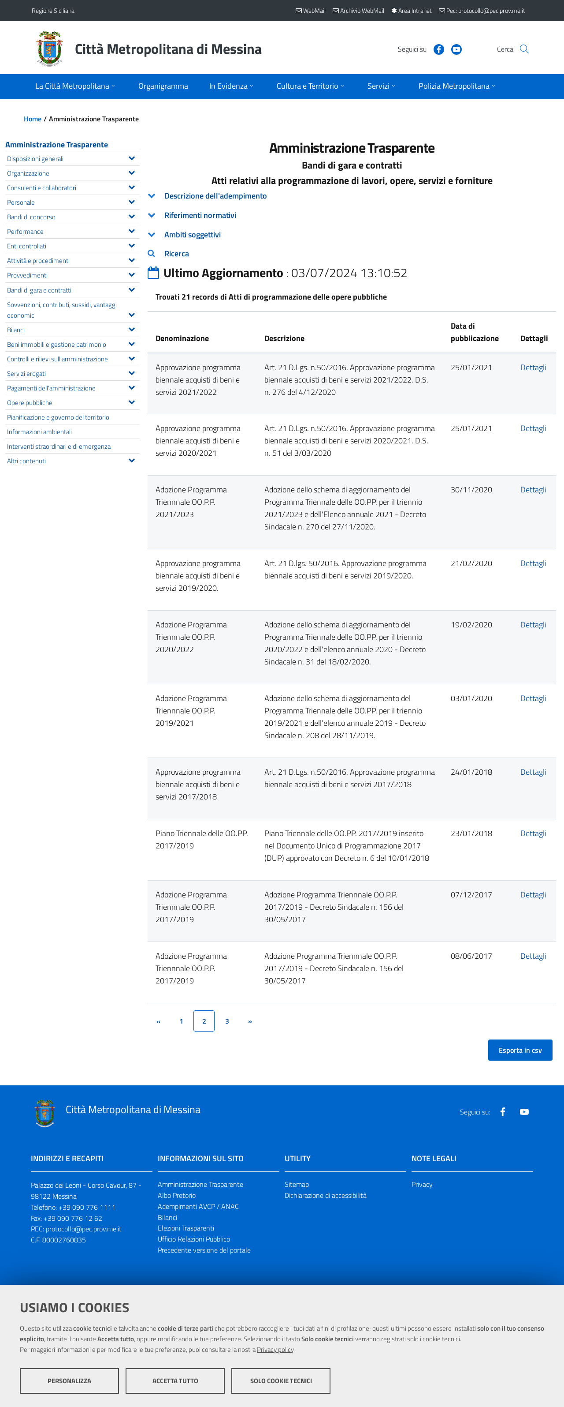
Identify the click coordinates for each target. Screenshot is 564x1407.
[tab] (352, 196)
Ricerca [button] (176, 253)
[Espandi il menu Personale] (131, 200)
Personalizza (69, 1381)
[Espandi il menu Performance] (131, 230)
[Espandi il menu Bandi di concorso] (131, 215)
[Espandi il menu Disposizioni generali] (131, 157)
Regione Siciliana (53, 10)
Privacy (422, 1184)
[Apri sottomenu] (76, 86)
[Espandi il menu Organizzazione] (131, 171)
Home (32, 118)
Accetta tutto (175, 1381)
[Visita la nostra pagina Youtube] (444, 48)
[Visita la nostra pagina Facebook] (426, 48)
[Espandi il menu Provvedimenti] (131, 273)
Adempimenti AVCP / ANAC (198, 1206)
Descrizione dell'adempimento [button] (215, 196)
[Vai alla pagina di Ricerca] (521, 49)
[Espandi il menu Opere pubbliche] (131, 401)
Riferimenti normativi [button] (200, 215)
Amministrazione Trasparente (56, 144)
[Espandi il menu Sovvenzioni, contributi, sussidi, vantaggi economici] (131, 313)
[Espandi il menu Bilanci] (131, 328)
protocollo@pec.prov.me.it (84, 1228)
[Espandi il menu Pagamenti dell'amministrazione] (131, 386)
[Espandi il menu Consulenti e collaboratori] (131, 186)
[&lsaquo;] (158, 1021)
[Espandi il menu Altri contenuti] (131, 459)
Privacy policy (275, 1349)
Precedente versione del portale (204, 1250)
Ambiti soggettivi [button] (192, 234)
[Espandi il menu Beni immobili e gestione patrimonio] (131, 343)
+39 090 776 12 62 (73, 1218)
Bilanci (167, 1217)
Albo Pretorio (177, 1195)
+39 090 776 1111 (87, 1207)
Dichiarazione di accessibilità (326, 1195)
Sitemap (297, 1184)
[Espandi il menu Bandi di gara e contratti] (131, 288)
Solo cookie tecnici (281, 1381)
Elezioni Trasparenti (186, 1228)
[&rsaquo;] (249, 1021)
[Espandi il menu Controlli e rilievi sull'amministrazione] (131, 357)
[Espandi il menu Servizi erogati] (131, 372)
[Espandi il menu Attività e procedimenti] (131, 259)
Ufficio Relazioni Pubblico (194, 1239)
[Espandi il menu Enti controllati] (131, 244)
